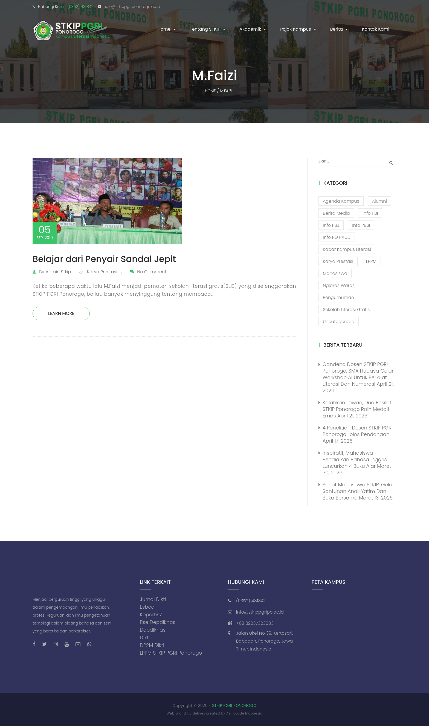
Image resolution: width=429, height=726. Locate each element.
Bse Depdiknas (157, 622)
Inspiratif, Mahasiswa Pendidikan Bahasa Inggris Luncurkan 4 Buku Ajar (355, 459)
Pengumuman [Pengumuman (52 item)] (338, 297)
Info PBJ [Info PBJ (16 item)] (331, 225)
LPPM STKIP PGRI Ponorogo (171, 652)
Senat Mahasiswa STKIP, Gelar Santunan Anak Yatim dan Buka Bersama (358, 491)
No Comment (151, 272)
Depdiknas (153, 629)
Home (164, 29)
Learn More (61, 313)
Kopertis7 (151, 614)
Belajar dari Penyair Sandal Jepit (104, 259)
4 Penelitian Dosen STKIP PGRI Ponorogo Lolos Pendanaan (358, 431)
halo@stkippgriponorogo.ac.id (131, 6)
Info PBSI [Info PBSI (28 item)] (361, 225)
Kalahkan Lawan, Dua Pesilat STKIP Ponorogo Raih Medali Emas (357, 409)
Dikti (145, 637)
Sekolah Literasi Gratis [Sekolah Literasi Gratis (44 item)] (346, 309)
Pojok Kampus (295, 29)
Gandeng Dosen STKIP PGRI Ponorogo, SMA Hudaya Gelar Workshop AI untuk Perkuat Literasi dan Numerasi (358, 374)
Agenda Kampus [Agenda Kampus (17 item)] (341, 201)
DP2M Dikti (152, 645)
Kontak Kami (375, 29)
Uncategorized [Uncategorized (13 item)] (338, 321)
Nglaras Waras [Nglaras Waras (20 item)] (339, 285)
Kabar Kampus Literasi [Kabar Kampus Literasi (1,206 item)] (347, 249)
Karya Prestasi (102, 272)
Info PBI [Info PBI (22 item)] (370, 213)
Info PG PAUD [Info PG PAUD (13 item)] (336, 237)
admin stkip (58, 272)
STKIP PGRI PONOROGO (234, 705)
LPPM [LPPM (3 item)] (371, 261)
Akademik (250, 29)
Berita (336, 29)
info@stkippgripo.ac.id (260, 612)
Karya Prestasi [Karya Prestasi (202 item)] (338, 261)
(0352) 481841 (79, 6)
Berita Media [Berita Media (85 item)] (336, 213)
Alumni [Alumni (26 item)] (379, 201)
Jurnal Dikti (153, 599)
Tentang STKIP (205, 29)
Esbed (147, 606)
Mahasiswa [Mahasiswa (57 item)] (335, 273)
